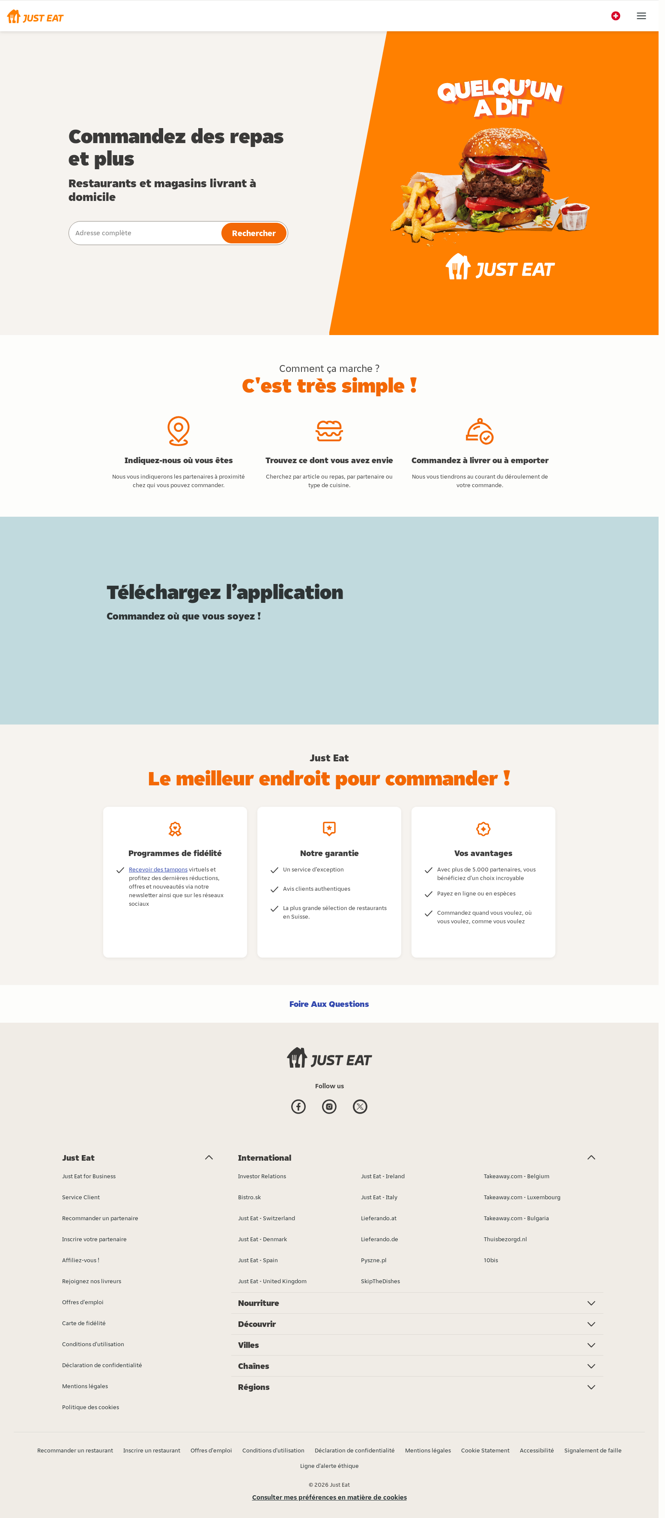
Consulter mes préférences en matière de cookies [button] (329, 1497)
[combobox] (144, 233)
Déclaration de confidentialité (355, 1450)
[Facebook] (298, 1107)
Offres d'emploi (211, 1450)
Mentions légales (428, 1450)
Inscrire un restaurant (151, 1450)
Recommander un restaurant (75, 1450)
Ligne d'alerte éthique (329, 1466)
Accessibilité (537, 1450)
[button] (35, 16)
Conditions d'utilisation (273, 1450)
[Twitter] (360, 1107)
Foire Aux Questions (329, 1003)
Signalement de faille (593, 1450)
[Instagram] (329, 1107)
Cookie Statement (485, 1450)
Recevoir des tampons (158, 869)
